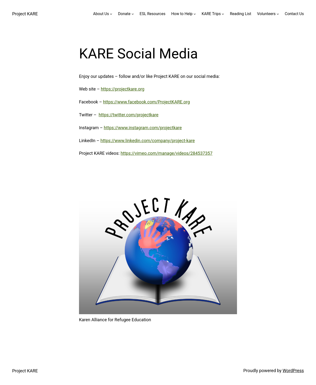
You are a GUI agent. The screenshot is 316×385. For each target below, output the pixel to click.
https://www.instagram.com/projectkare (143, 127)
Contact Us (294, 13)
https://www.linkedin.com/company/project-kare (147, 140)
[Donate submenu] (133, 14)
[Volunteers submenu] (278, 14)
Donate (124, 13)
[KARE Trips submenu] (223, 14)
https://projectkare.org (122, 89)
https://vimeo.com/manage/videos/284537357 (166, 153)
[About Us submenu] (111, 14)
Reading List (240, 13)
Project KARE (25, 13)
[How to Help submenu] (194, 14)
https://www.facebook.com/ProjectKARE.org (146, 101)
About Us (101, 13)
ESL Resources (152, 13)
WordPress (293, 370)
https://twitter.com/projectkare (128, 114)
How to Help (181, 13)
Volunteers (266, 13)
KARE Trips (211, 13)
